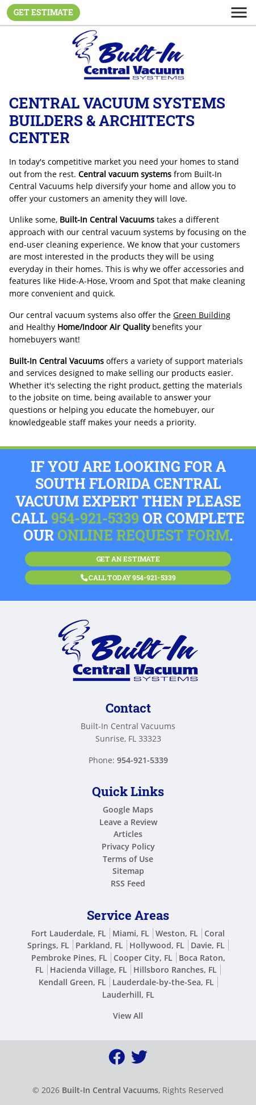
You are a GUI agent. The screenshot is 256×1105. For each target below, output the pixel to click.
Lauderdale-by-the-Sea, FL (163, 982)
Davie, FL (208, 945)
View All (128, 1015)
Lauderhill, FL (128, 994)
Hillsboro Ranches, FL (175, 969)
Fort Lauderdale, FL (68, 933)
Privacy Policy (128, 846)
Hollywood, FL (156, 945)
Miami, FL (130, 933)
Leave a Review (128, 822)
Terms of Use (128, 858)
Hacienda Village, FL (88, 969)
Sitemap (128, 870)
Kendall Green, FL (72, 982)
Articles (128, 833)
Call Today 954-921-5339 (128, 574)
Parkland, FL (99, 945)
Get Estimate (43, 12)
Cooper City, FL (143, 957)
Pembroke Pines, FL (69, 957)
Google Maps (128, 809)
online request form (143, 535)
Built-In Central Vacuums (110, 1090)
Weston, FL (177, 933)
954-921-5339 (95, 518)
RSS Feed (128, 883)
